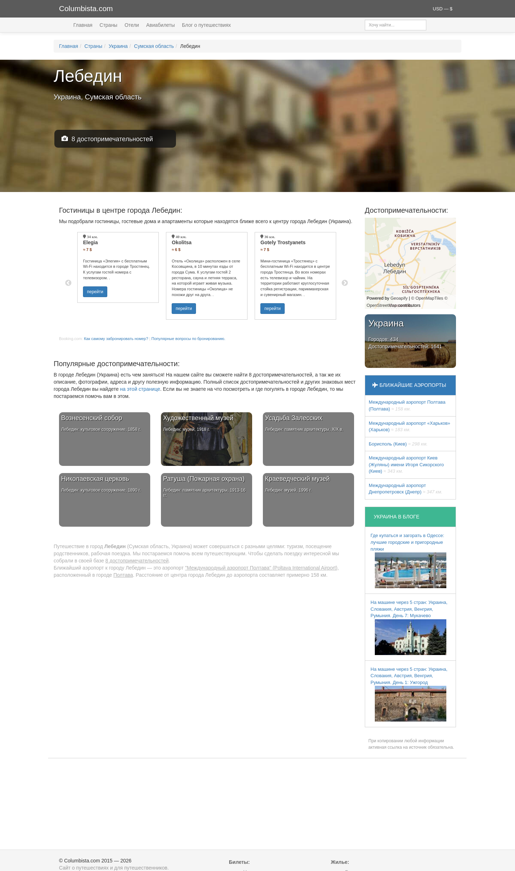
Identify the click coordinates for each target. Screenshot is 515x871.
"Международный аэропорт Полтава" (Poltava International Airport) (261, 568)
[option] (118, 267)
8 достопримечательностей (107, 139)
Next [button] (344, 283)
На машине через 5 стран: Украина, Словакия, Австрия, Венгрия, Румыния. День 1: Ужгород (409, 694)
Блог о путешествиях (206, 25)
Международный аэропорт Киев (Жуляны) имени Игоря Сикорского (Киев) (406, 464)
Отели (131, 25)
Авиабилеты (160, 25)
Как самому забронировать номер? (116, 338)
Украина (118, 46)
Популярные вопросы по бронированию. (188, 338)
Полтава (123, 575)
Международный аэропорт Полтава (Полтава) (407, 405)
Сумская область (154, 46)
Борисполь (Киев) (398, 444)
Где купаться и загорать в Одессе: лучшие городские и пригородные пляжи (408, 560)
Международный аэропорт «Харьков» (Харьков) (409, 426)
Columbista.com (86, 8)
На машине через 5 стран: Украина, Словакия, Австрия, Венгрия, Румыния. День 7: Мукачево (409, 627)
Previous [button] (68, 283)
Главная (82, 25)
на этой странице (140, 389)
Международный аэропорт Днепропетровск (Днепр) (405, 489)
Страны (108, 25)
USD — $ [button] (442, 8)
